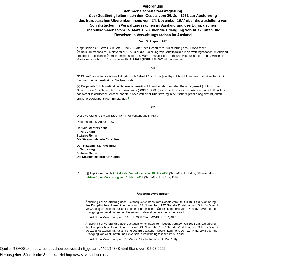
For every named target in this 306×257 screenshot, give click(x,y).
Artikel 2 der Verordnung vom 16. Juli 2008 (140, 173)
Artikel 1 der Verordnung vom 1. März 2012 (115, 177)
